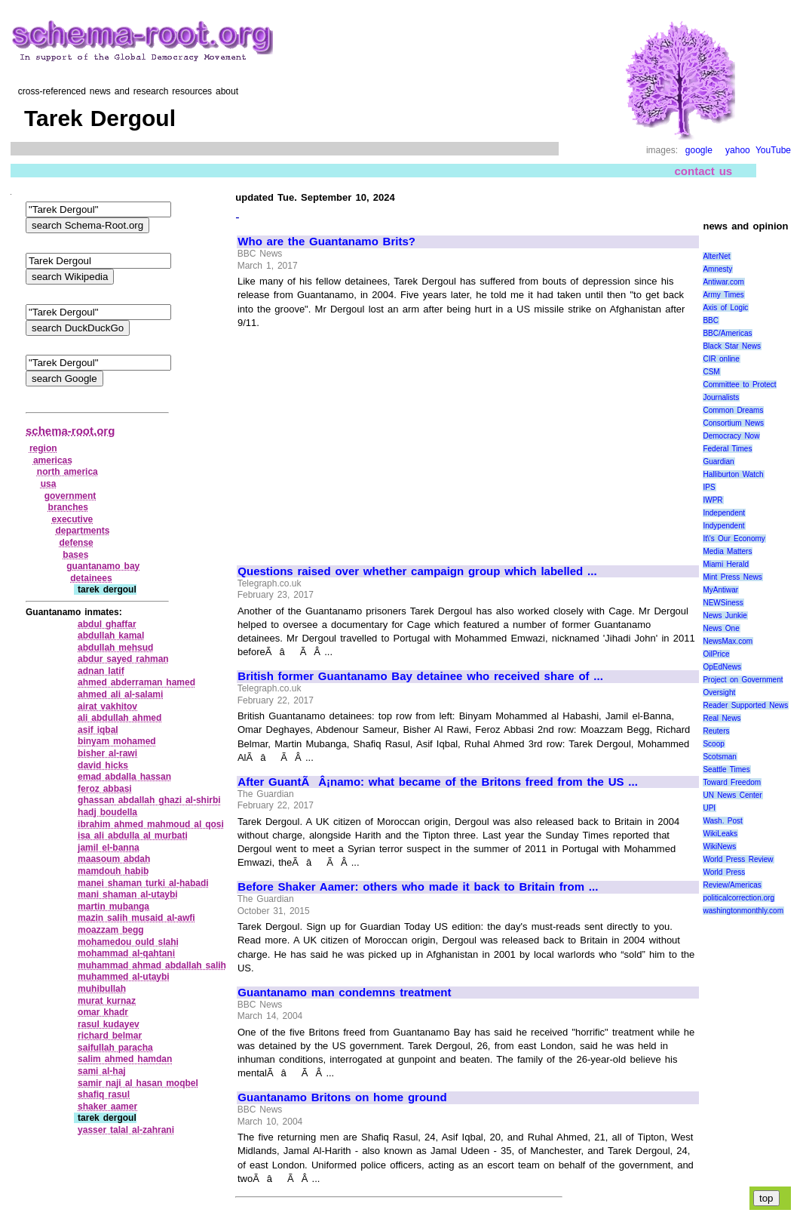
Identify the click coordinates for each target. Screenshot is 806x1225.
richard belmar (110, 1035)
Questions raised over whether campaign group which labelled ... (417, 571)
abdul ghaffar (107, 624)
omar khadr (103, 1012)
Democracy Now (731, 436)
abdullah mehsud (115, 647)
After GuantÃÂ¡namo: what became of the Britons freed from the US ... (437, 782)
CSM (711, 372)
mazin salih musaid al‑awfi (136, 918)
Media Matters (727, 551)
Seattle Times (726, 769)
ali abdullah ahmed (119, 718)
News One (721, 628)
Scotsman (719, 757)
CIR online (721, 359)
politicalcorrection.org (738, 898)
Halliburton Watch (733, 474)
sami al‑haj (102, 1071)
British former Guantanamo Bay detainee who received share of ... (420, 676)
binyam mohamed (117, 741)
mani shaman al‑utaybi (128, 894)
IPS (709, 487)
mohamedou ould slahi (128, 942)
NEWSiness (723, 603)
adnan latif (101, 671)
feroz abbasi (105, 788)
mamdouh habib (113, 871)
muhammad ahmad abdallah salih (152, 965)
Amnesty (717, 269)
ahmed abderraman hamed (136, 682)
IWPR (712, 500)
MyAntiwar (720, 590)
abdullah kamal (111, 635)
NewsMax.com (727, 641)
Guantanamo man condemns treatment (344, 992)
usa (49, 484)
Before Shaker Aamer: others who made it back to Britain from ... (418, 887)
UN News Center (732, 795)
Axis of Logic (725, 307)
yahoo (737, 150)
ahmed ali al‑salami (120, 694)
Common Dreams (733, 410)
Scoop (713, 744)
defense (76, 542)
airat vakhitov (107, 706)
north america (67, 471)
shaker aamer (107, 1106)
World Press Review (738, 859)
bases (75, 554)
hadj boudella (107, 812)
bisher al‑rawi (107, 753)
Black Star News (732, 346)
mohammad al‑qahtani (126, 953)
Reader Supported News (745, 705)
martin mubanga (113, 906)
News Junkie (724, 615)
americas (52, 460)
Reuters (716, 731)
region (43, 448)
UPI (709, 808)
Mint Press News (732, 577)
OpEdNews (722, 667)
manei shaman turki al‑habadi (143, 883)
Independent (724, 513)
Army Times (723, 295)
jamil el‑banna (108, 847)
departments (82, 530)
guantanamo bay (102, 566)
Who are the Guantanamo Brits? (326, 241)
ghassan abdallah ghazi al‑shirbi (149, 800)
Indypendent (723, 526)
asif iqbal (98, 730)
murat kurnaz (107, 1001)
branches (68, 507)
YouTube (773, 150)
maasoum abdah (114, 859)
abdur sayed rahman (123, 659)
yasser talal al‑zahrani (126, 1130)
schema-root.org (70, 430)
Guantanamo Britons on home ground (342, 1097)
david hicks (103, 765)
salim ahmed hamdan (125, 1059)
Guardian (718, 461)
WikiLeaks (720, 833)
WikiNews (719, 846)
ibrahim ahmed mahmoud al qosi (151, 824)
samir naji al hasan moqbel (138, 1083)
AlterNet (716, 256)
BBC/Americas (727, 333)
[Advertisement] (365, 440)
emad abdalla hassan (124, 776)
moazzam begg (111, 930)
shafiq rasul (104, 1094)
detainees (91, 578)
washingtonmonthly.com (743, 910)
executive (72, 519)
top (766, 1198)
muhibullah (102, 988)
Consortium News (733, 423)
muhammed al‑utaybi (124, 976)
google (699, 150)
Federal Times (727, 449)
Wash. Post (722, 821)
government (70, 496)
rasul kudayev (108, 1024)
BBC (711, 320)
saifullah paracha (115, 1047)
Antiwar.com (723, 282)
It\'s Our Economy (734, 538)
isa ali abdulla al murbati (133, 835)
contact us (704, 171)
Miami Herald (726, 564)
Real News (721, 718)
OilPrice (716, 654)
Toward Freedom (732, 782)
